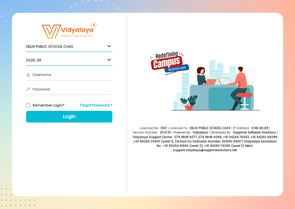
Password (41, 89)
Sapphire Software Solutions (254, 132)
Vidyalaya (200, 132)
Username (42, 74)
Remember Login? (48, 105)
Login (69, 116)
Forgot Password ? (96, 105)
